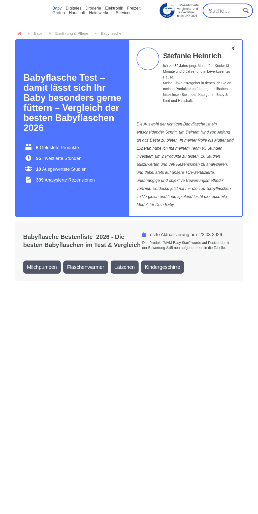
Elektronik (114, 8)
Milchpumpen (42, 267)
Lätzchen (124, 267)
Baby (57, 8)
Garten (58, 13)
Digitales (73, 8)
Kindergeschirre (162, 267)
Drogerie (93, 8)
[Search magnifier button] (246, 10)
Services (123, 13)
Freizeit (133, 8)
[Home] (19, 33)
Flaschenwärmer (85, 267)
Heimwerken (100, 13)
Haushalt (77, 13)
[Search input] (224, 10)
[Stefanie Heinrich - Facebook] (233, 48)
